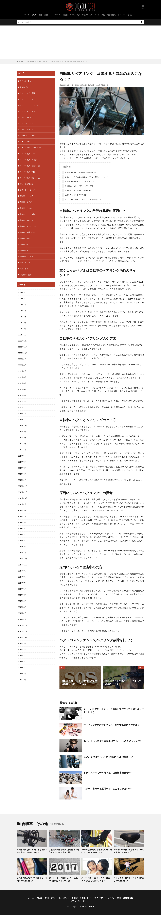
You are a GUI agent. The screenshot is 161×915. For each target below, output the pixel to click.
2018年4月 (22, 534)
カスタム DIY (25, 81)
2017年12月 (22, 559)
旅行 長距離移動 (26, 184)
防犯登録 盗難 (26, 275)
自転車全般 (30, 61)
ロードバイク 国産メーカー (31, 166)
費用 (40, 15)
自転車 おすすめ (26, 196)
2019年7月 (22, 444)
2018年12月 (22, 486)
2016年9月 (22, 643)
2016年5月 (22, 668)
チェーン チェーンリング (30, 105)
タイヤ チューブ (26, 99)
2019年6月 (22, 450)
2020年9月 (22, 359)
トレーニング (55, 15)
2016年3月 (22, 680)
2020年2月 (22, 401)
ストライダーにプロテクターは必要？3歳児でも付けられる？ (95, 879)
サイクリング (87, 15)
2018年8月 (22, 510)
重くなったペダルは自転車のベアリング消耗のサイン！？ (85, 177)
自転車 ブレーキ (26, 220)
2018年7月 (22, 516)
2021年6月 (22, 305)
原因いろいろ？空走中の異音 (74, 195)
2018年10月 (22, 498)
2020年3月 (22, 395)
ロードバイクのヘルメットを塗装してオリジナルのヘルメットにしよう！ (114, 710)
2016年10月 (22, 637)
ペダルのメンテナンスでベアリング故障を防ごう (82, 199)
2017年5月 (22, 595)
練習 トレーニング (27, 190)
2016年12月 (22, 625)
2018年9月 (22, 504)
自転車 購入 (25, 244)
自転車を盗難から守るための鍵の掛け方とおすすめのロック (96, 851)
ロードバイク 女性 (27, 172)
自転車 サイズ (26, 202)
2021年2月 (22, 329)
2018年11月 (22, 492)
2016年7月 (22, 655)
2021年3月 (22, 323)
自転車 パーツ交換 (27, 214)
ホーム (26, 15)
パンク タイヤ (26, 117)
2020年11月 (22, 347)
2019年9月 (22, 432)
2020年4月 (22, 389)
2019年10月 (22, 426)
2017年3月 (22, 607)
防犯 (103, 15)
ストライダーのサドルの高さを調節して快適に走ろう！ (129, 879)
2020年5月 (22, 383)
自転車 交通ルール (27, 232)
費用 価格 (24, 269)
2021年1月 (22, 335)
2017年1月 (22, 619)
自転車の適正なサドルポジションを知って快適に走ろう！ (32, 879)
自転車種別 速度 (26, 256)
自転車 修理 (25, 238)
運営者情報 (111, 15)
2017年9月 (22, 571)
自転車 (34, 15)
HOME (21, 61)
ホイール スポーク (27, 135)
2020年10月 (22, 353)
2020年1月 (22, 407)
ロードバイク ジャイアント (31, 147)
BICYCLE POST (88, 907)
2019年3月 (22, 468)
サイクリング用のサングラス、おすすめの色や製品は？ (111, 724)
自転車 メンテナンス (28, 226)
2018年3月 (22, 541)
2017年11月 (22, 565)
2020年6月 (22, 377)
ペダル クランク (26, 129)
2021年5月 (22, 311)
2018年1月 (22, 553)
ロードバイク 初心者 (28, 160)
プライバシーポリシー (126, 15)
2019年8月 (22, 438)
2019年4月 (22, 462)
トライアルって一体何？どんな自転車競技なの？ (108, 772)
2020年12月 (22, 341)
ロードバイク (25, 141)
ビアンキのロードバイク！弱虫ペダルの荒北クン (108, 756)
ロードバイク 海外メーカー (31, 178)
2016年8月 (22, 649)
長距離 (64, 15)
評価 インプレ (26, 263)
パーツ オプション (27, 111)
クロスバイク (75, 15)
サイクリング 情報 (27, 93)
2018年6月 (22, 522)
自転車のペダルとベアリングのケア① (77, 181)
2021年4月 (22, 317)
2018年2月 (22, 547)
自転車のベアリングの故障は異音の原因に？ (80, 172)
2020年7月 (22, 371)
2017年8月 (22, 577)
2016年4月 (22, 674)
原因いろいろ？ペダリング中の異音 (77, 190)
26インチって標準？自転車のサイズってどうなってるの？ (113, 740)
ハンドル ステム (26, 123)
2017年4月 (22, 601)
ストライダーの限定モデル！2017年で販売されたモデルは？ (63, 879)
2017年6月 (22, 589)
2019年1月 (22, 480)
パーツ (96, 15)
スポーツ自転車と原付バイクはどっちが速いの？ (108, 788)
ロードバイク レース (28, 154)
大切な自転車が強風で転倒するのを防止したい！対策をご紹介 (64, 851)
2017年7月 (22, 583)
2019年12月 (22, 413)
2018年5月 (22, 528)
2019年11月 (22, 420)
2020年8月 (22, 365)
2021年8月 (22, 293)
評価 (46, 15)
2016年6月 (22, 662)
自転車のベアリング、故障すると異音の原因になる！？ (69, 61)
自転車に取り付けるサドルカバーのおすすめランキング (129, 851)
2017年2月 (22, 613)
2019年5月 (22, 456)
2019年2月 (22, 474)
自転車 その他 (42, 61)
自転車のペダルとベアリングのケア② (77, 186)
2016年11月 (22, 631)
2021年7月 (22, 299)
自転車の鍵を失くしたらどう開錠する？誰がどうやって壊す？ (32, 851)
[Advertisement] (80, 42)
